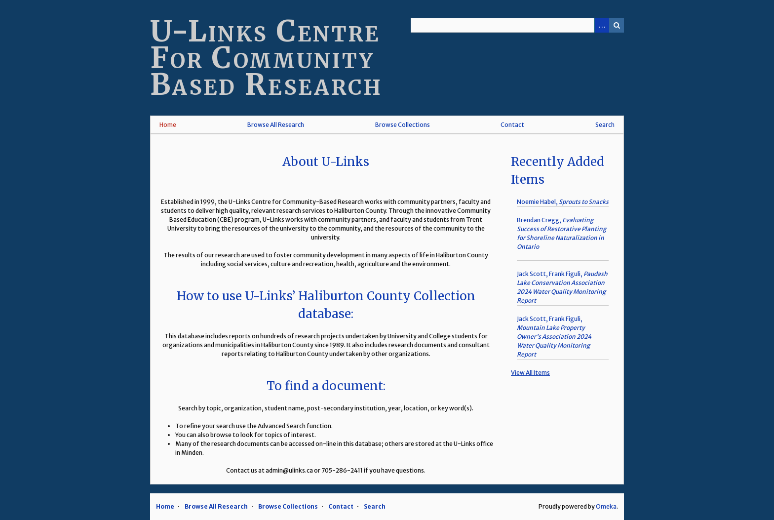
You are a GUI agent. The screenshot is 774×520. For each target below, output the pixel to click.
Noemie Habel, (563, 201)
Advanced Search (601, 25)
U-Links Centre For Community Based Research (266, 57)
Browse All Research (275, 124)
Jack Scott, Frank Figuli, (554, 336)
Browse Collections (402, 124)
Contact (512, 124)
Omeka (606, 506)
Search (616, 25)
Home (167, 124)
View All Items (530, 372)
